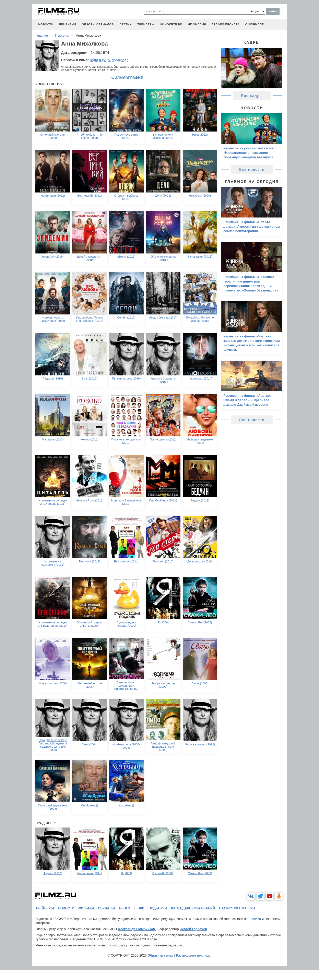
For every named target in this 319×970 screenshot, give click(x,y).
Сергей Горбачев (193, 929)
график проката (225, 24)
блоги (124, 908)
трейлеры (146, 24)
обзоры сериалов (98, 24)
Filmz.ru (254, 919)
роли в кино (100, 60)
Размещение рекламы (194, 955)
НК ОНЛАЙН (197, 24)
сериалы (106, 908)
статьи (125, 24)
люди (139, 908)
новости (46, 24)
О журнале (254, 24)
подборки (158, 908)
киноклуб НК (171, 24)
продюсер (120, 60)
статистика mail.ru (237, 908)
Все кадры (252, 96)
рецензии (67, 24)
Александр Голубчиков (136, 929)
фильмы (86, 908)
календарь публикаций (193, 908)
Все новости (252, 169)
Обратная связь (160, 955)
